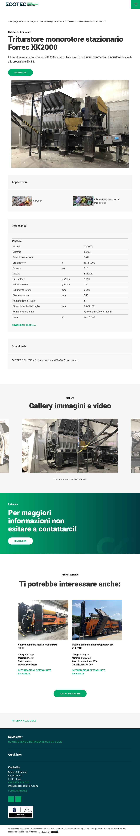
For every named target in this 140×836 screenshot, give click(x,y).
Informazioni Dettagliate (34, 670)
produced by (48, 832)
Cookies (59, 828)
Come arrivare (17, 790)
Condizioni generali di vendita (99, 828)
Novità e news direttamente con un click (35, 742)
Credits (50, 828)
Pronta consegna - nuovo (50, 21)
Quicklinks (15, 754)
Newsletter (15, 737)
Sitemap (33, 832)
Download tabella (25, 325)
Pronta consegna (28, 21)
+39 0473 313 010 (18, 782)
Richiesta (20, 72)
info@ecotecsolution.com (23, 785)
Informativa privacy (74, 828)
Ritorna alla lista (22, 720)
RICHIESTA (20, 541)
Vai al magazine (70, 693)
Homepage (13, 21)
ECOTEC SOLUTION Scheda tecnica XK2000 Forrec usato (45, 360)
